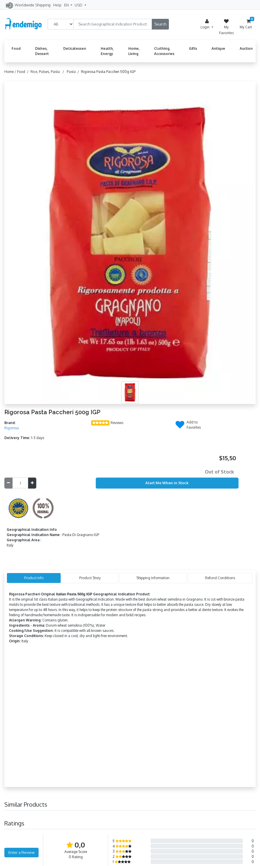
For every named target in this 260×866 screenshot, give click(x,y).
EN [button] (67, 5)
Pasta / (74, 71)
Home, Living (134, 51)
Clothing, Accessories (164, 51)
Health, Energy (107, 51)
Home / (10, 71)
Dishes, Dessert (42, 51)
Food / (23, 71)
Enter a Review (21, 852)
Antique (218, 48)
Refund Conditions (220, 578)
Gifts (193, 48)
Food (16, 48)
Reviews (117, 423)
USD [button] (79, 5)
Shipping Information (152, 578)
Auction (246, 48)
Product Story (90, 578)
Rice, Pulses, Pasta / (48, 71)
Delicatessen (74, 48)
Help (57, 5)
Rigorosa (11, 428)
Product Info (34, 578)
